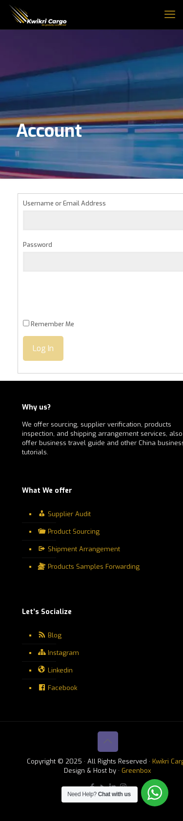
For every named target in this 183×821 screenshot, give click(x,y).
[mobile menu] (170, 14)
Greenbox (136, 770)
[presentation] (97, 300)
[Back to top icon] (108, 741)
